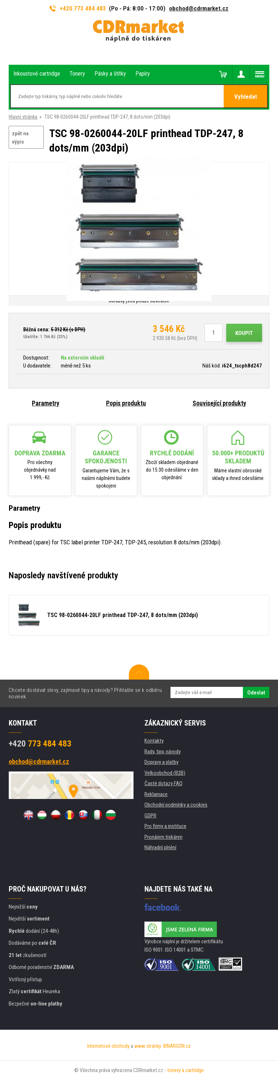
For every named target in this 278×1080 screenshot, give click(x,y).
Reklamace (156, 794)
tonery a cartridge (185, 1070)
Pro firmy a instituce (165, 826)
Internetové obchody (108, 1046)
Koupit (244, 333)
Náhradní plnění (160, 847)
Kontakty (154, 740)
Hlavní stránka (23, 117)
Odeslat (256, 692)
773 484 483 (40, 744)
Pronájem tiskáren (163, 837)
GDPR (150, 815)
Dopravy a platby (161, 762)
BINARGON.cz (177, 1046)
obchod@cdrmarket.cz (198, 8)
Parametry (45, 403)
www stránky (147, 1046)
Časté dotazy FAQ (163, 783)
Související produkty (219, 403)
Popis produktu (126, 403)
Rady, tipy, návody (162, 751)
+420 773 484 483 (78, 8)
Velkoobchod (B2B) (164, 773)
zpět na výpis (20, 137)
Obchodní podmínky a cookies (175, 805)
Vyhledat (245, 96)
